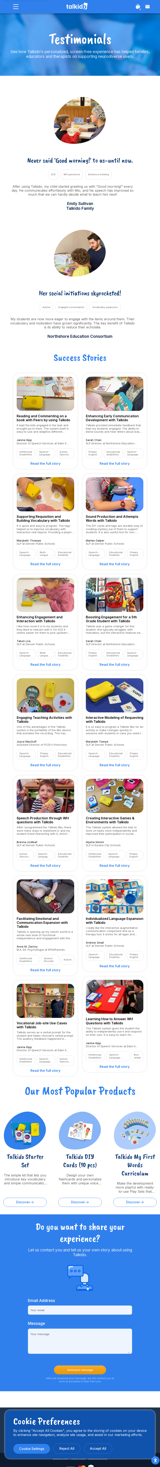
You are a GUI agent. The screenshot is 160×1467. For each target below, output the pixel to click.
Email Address (41, 1300)
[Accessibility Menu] (155, 1460)
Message (36, 1323)
